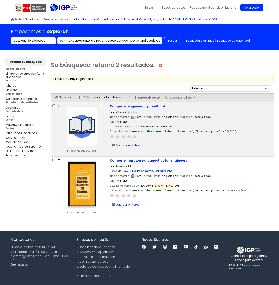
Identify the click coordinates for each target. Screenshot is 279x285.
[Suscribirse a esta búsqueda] (160, 65)
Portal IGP (19, 19)
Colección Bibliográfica (21, 99)
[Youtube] (186, 247)
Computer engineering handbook (138, 106)
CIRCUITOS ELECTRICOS (21, 133)
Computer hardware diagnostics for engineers (148, 160)
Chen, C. (11, 86)
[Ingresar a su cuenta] (252, 8)
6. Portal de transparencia (95, 276)
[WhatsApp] (207, 247)
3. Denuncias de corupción (96, 257)
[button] (150, 8)
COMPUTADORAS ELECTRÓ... (24, 147)
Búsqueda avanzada (200, 41)
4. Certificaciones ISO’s (93, 262)
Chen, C (127, 112)
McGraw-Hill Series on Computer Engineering (145, 171)
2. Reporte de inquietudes (95, 252)
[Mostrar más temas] (15, 155)
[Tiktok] (197, 247)
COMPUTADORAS (17, 142)
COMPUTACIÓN (16, 138)
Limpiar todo (122, 97)
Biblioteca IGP (60, 16)
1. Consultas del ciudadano (96, 247)
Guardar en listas (126, 145)
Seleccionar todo (96, 97)
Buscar (172, 41)
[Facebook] (145, 247)
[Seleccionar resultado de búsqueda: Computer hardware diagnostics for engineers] (53, 160)
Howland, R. (13, 90)
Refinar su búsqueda (26, 62)
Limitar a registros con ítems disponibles (25, 75)
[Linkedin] (176, 247)
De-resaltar (65, 97)
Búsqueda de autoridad (233, 41)
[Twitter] (155, 247)
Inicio (35, 19)
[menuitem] (213, 8)
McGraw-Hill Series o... (20, 125)
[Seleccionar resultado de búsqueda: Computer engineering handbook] (53, 105)
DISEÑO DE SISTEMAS (19, 151)
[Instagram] (166, 247)
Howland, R (129, 166)
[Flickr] (217, 247)
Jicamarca (13, 108)
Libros (10, 116)
